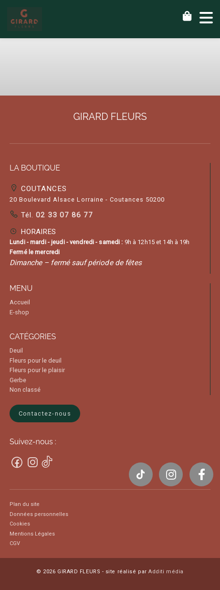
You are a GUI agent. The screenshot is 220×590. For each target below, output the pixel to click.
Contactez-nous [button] (45, 413)
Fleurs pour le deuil (36, 360)
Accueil (20, 302)
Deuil (16, 350)
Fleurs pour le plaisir (37, 370)
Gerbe (18, 380)
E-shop (19, 312)
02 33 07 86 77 (63, 215)
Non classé (25, 389)
